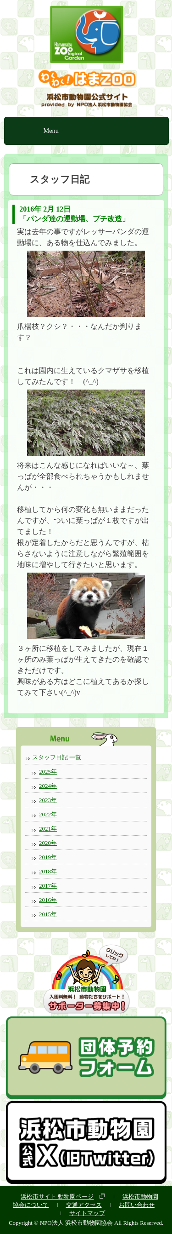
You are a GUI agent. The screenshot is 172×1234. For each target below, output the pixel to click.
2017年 (48, 885)
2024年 (48, 785)
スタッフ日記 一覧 (56, 757)
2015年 (48, 914)
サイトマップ (87, 1213)
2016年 (48, 899)
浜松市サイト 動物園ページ (57, 1196)
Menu (51, 130)
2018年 (48, 871)
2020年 (48, 842)
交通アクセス (84, 1204)
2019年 (48, 857)
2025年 (48, 771)
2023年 (48, 800)
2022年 (48, 814)
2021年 (48, 828)
